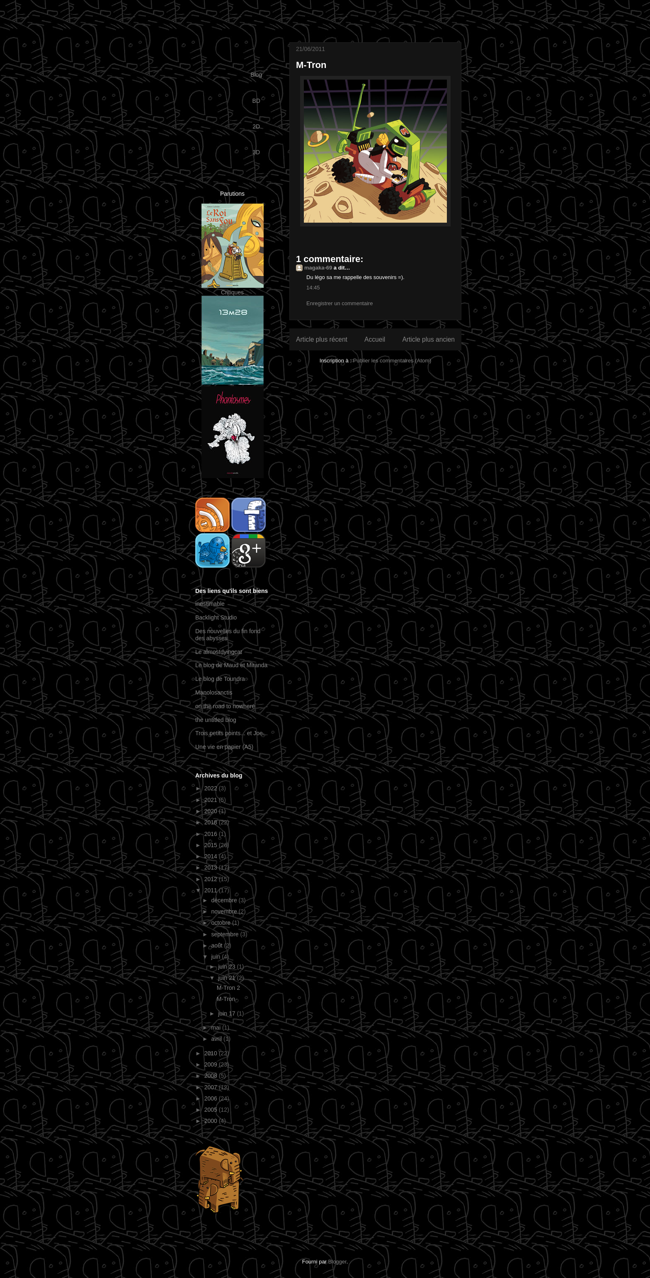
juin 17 (227, 1013)
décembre (224, 900)
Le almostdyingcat (218, 652)
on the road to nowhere (225, 706)
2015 (211, 845)
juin (216, 956)
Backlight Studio (216, 617)
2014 (211, 856)
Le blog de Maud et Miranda (231, 665)
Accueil (374, 339)
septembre (225, 934)
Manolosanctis (214, 692)
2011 (211, 890)
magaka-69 (318, 268)
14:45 (313, 287)
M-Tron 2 (228, 987)
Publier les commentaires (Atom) (392, 360)
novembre (224, 911)
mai (216, 1027)
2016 (211, 834)
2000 (211, 1121)
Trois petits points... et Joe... (231, 733)
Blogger (337, 1262)
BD (256, 100)
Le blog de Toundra (220, 678)
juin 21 (227, 977)
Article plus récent (321, 339)
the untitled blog (215, 720)
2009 (211, 1064)
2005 (211, 1109)
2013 (211, 867)
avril (217, 1038)
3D (256, 152)
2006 (211, 1098)
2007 (211, 1087)
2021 (211, 800)
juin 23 (227, 966)
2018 (211, 822)
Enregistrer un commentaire (339, 303)
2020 (211, 811)
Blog (256, 74)
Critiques (232, 292)
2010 (211, 1053)
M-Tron (226, 999)
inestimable (210, 603)
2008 (211, 1075)
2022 (211, 788)
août (217, 945)
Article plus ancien (428, 339)
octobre (221, 922)
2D (256, 126)
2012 (211, 879)
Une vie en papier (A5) (224, 746)
